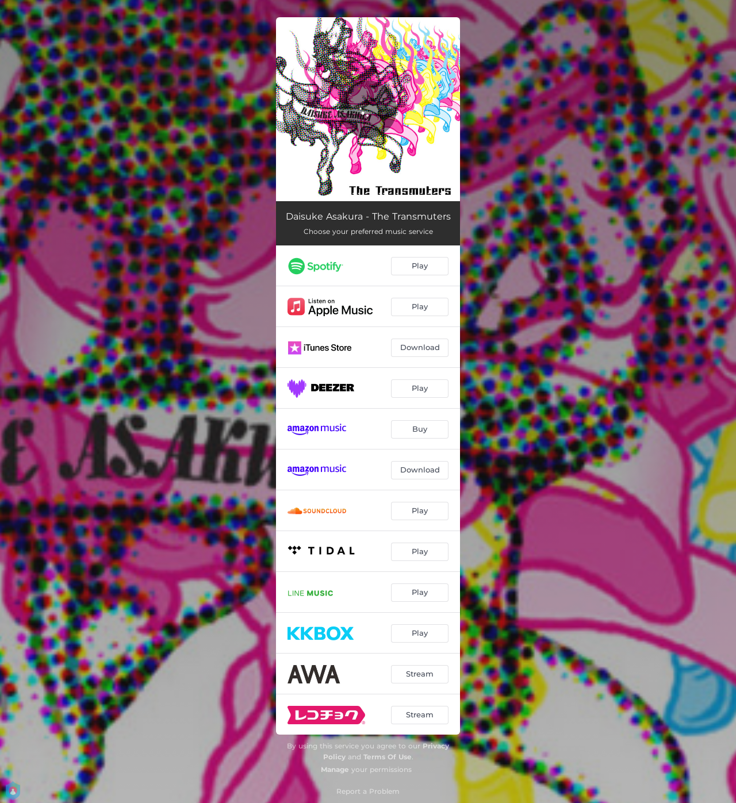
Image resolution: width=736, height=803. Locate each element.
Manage (335, 769)
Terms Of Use (387, 756)
